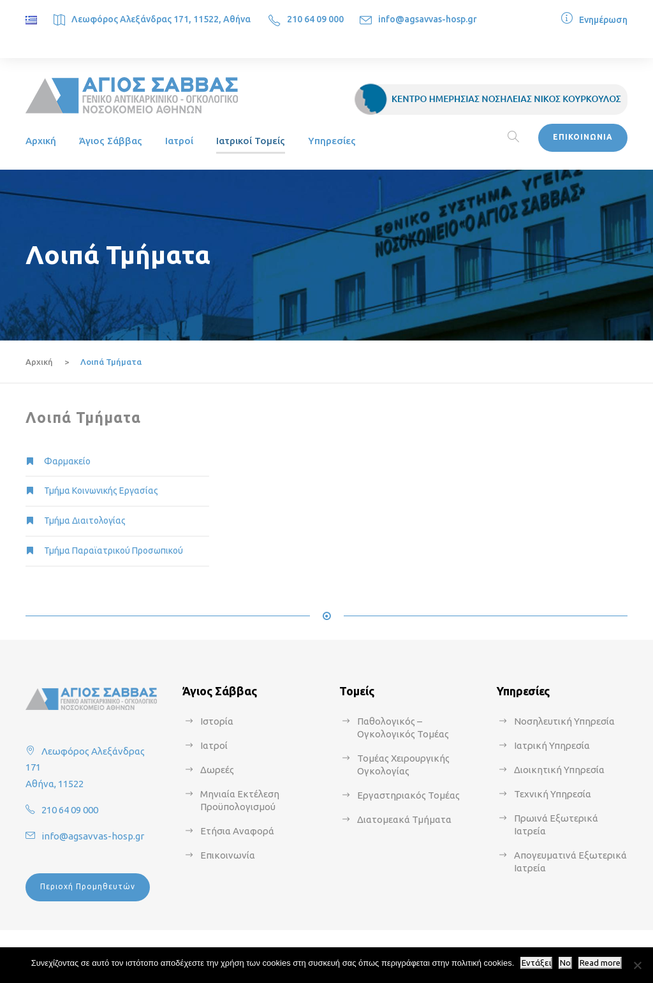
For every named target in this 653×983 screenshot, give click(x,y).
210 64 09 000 (315, 19)
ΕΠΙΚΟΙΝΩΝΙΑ (583, 137)
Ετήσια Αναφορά (237, 830)
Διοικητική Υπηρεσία (559, 769)
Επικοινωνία (227, 855)
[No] (637, 965)
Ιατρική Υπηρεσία (552, 745)
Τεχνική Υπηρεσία (552, 793)
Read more (600, 963)
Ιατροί (179, 140)
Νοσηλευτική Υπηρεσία (564, 721)
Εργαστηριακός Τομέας (408, 795)
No (565, 963)
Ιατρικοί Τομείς (250, 140)
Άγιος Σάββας (110, 140)
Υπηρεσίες (332, 140)
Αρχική (41, 140)
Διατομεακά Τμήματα (404, 819)
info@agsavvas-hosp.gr (427, 19)
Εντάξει (536, 963)
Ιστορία (216, 721)
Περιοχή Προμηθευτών (87, 886)
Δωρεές (217, 769)
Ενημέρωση (603, 20)
